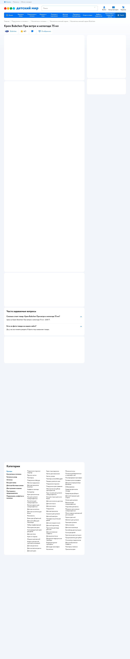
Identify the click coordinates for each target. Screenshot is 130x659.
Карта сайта (40, 594)
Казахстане (22, 619)
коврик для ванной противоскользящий (33, 501)
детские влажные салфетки (51, 492)
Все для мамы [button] (11, 442)
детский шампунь (51, 476)
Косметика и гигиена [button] (13, 434)
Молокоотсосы (70, 430)
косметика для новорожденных (32, 461)
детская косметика (33, 468)
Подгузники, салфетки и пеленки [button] (15, 456)
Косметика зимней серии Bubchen (82, 21)
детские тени (31, 493)
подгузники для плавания (54, 446)
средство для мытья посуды (71, 449)
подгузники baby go (33, 440)
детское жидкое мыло (53, 482)
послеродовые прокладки (73, 437)
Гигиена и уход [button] (11, 436)
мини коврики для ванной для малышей (73, 473)
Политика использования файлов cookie (49, 589)
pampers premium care (53, 441)
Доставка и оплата (42, 580)
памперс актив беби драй (54, 438)
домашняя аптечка (52, 495)
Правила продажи (42, 584)
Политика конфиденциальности (47, 587)
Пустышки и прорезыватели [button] (12, 452)
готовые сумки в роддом (73, 440)
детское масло (51, 465)
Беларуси (30, 619)
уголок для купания (71, 459)
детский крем (31, 510)
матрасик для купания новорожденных (72, 469)
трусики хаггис (32, 434)
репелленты (31, 475)
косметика (49, 509)
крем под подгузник (52, 430)
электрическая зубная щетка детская (53, 449)
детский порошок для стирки (72, 456)
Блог (97, 589)
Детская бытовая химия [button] (14, 445)
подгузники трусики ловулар (33, 431)
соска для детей (70, 492)
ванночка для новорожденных (70, 462)
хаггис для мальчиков (53, 433)
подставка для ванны (72, 466)
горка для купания (71, 482)
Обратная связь (41, 592)
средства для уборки (72, 453)
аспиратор (30, 451)
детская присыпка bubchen (33, 445)
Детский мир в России (11, 619)
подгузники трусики (52, 443)
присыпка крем (70, 509)
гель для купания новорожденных (32, 457)
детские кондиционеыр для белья (73, 443)
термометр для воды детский (52, 488)
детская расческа (32, 505)
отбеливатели (69, 446)
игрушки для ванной (33, 498)
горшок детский (70, 477)
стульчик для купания (53, 473)
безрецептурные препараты (51, 502)
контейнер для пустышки (73, 489)
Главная (6, 21)
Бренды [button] (9, 431)
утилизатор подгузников (73, 499)
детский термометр (52, 485)
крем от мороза (32, 496)
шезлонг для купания (72, 479)
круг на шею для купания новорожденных (54, 453)
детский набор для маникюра (33, 481)
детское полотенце (71, 487)
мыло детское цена (33, 487)
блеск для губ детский (34, 478)
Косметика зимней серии (59, 21)
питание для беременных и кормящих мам (73, 433)
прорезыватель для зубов (73, 497)
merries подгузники (33, 442)
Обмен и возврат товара (44, 582)
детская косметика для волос (34, 472)
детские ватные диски (34, 508)
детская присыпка (52, 470)
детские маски (51, 463)
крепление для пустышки (73, 494)
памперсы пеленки (71, 506)
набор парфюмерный (34, 484)
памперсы (30, 437)
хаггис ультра (50, 435)
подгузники (50, 468)
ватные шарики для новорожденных (33, 465)
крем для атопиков (33, 454)
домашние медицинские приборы (54, 498)
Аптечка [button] (9, 439)
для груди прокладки (53, 506)
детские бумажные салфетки (71, 502)
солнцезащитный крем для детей (34, 490)
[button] (120, 15)
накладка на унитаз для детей (53, 479)
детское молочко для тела (54, 460)
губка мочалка (69, 484)
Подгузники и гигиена (20, 21)
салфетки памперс (33, 449)
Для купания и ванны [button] (14, 448)
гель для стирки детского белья (54, 457)
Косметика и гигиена (38, 21)
